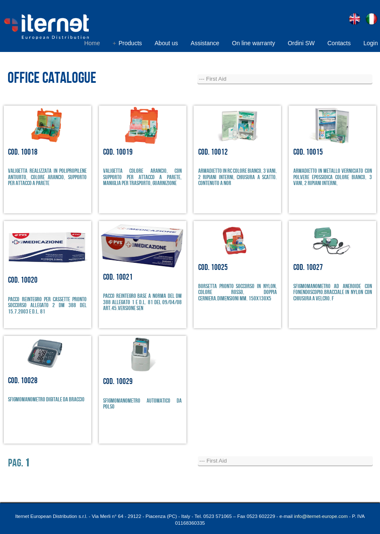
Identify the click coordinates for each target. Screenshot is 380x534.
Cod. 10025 (213, 267)
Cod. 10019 (118, 152)
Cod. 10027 (308, 267)
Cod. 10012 (213, 152)
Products (130, 43)
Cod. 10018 (23, 152)
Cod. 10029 (118, 382)
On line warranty (253, 43)
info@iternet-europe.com (321, 516)
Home (92, 43)
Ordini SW (301, 43)
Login (371, 43)
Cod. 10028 (23, 381)
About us (166, 43)
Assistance (205, 43)
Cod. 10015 (308, 152)
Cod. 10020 (23, 280)
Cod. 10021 (118, 277)
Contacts (338, 43)
